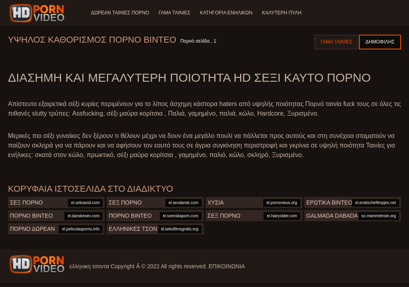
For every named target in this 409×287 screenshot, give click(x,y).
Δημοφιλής (380, 42)
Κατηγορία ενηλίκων (226, 13)
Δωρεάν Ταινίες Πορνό (120, 13)
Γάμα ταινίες (174, 13)
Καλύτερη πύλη (282, 13)
